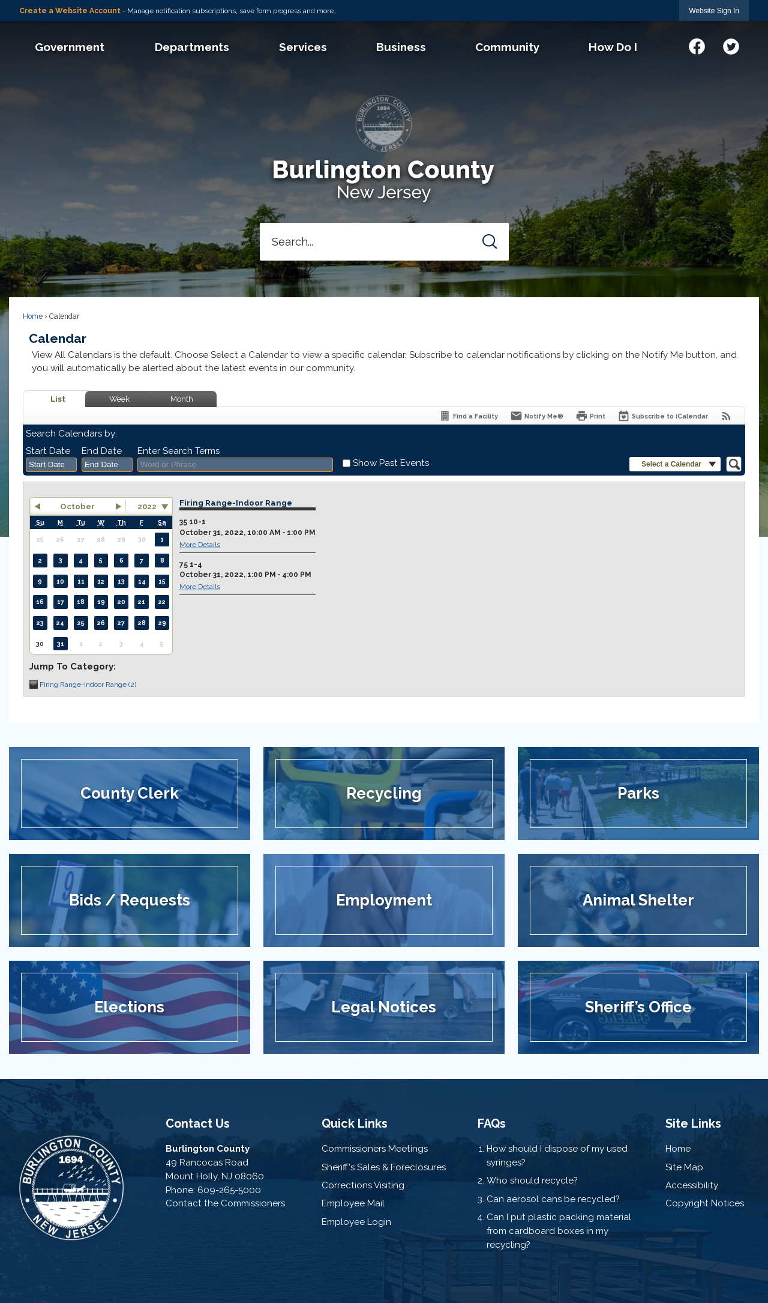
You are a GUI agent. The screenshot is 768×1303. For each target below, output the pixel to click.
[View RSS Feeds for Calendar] (726, 416)
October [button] (77, 506)
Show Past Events (391, 463)
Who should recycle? (532, 1180)
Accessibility (691, 1185)
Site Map (684, 1167)
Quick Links (355, 1123)
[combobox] (51, 464)
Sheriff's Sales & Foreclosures (384, 1167)
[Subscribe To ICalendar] (662, 416)
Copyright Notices (704, 1203)
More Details (199, 544)
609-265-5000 (229, 1190)
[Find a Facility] (468, 416)
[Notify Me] (536, 416)
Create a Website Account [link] (70, 11)
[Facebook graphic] (697, 45)
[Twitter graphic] (731, 45)
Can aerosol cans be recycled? (553, 1199)
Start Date (48, 451)
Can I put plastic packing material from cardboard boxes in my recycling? (559, 1231)
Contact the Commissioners (225, 1203)
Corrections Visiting (363, 1185)
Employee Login (356, 1222)
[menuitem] (69, 47)
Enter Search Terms (178, 451)
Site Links (693, 1123)
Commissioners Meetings (375, 1148)
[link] (714, 10)
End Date (102, 451)
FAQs (492, 1123)
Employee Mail (353, 1203)
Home (33, 316)
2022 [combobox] (147, 506)
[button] (489, 241)
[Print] (590, 416)
